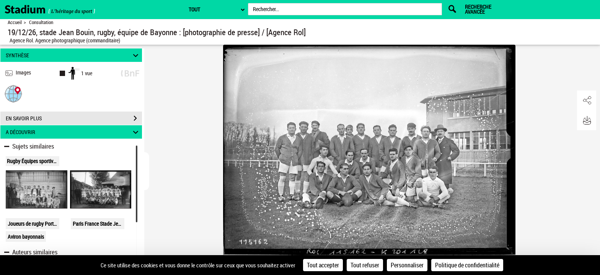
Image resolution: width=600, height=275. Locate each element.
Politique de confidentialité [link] (467, 265)
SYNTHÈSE (73, 55)
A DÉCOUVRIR (73, 132)
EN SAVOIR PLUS (74, 118)
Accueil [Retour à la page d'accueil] (15, 22)
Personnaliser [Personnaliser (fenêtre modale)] (407, 265)
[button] (13, 93)
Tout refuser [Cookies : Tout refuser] (365, 265)
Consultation (41, 22)
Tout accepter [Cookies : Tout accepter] (323, 265)
